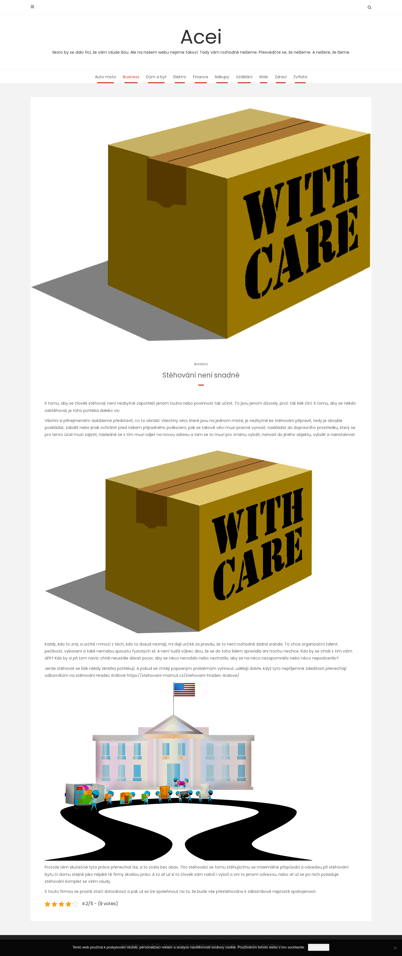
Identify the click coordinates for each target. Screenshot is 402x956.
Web (263, 77)
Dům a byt (156, 77)
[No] (395, 948)
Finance (200, 77)
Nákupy (222, 77)
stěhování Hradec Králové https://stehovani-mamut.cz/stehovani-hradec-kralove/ (157, 675)
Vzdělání (244, 77)
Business (131, 77)
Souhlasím (318, 947)
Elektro (179, 77)
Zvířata (300, 77)
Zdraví (281, 77)
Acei (201, 39)
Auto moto (105, 77)
